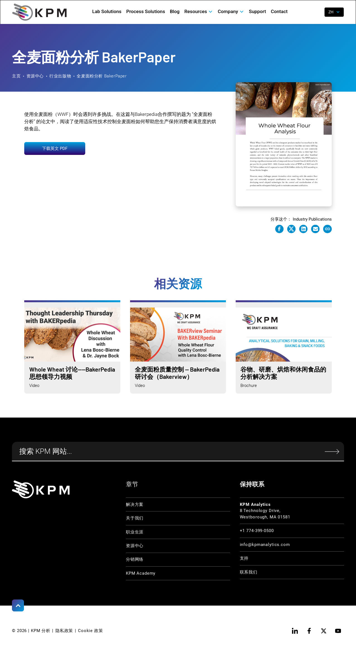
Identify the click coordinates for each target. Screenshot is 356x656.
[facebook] (309, 631)
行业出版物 (60, 76)
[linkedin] (295, 631)
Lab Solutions (106, 11)
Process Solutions (145, 11)
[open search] (316, 12)
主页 (16, 76)
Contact (279, 11)
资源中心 (35, 76)
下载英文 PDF (54, 148)
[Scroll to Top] (18, 605)
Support (257, 11)
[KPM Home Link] (41, 489)
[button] (198, 11)
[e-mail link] (315, 229)
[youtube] (338, 631)
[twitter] (324, 631)
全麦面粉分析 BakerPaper (101, 76)
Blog (175, 11)
